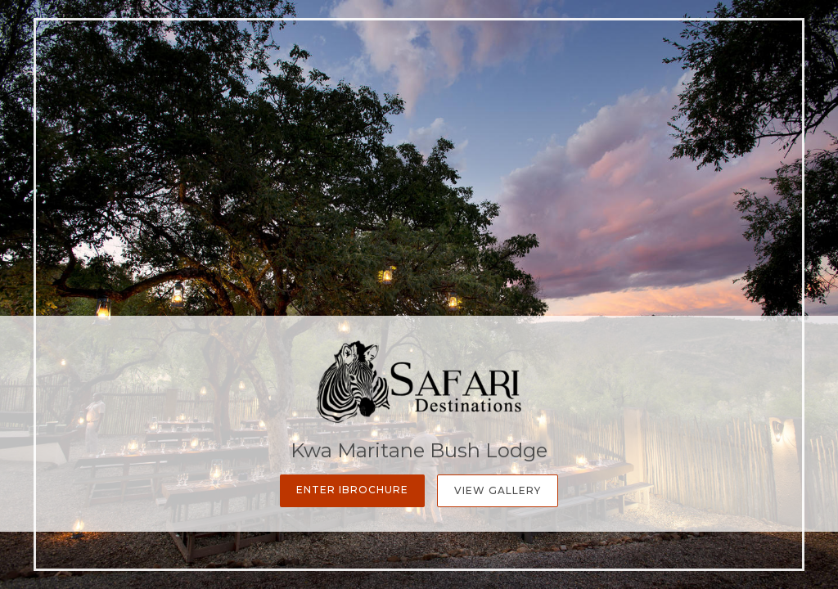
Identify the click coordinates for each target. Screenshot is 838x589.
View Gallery (497, 490)
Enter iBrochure (352, 489)
